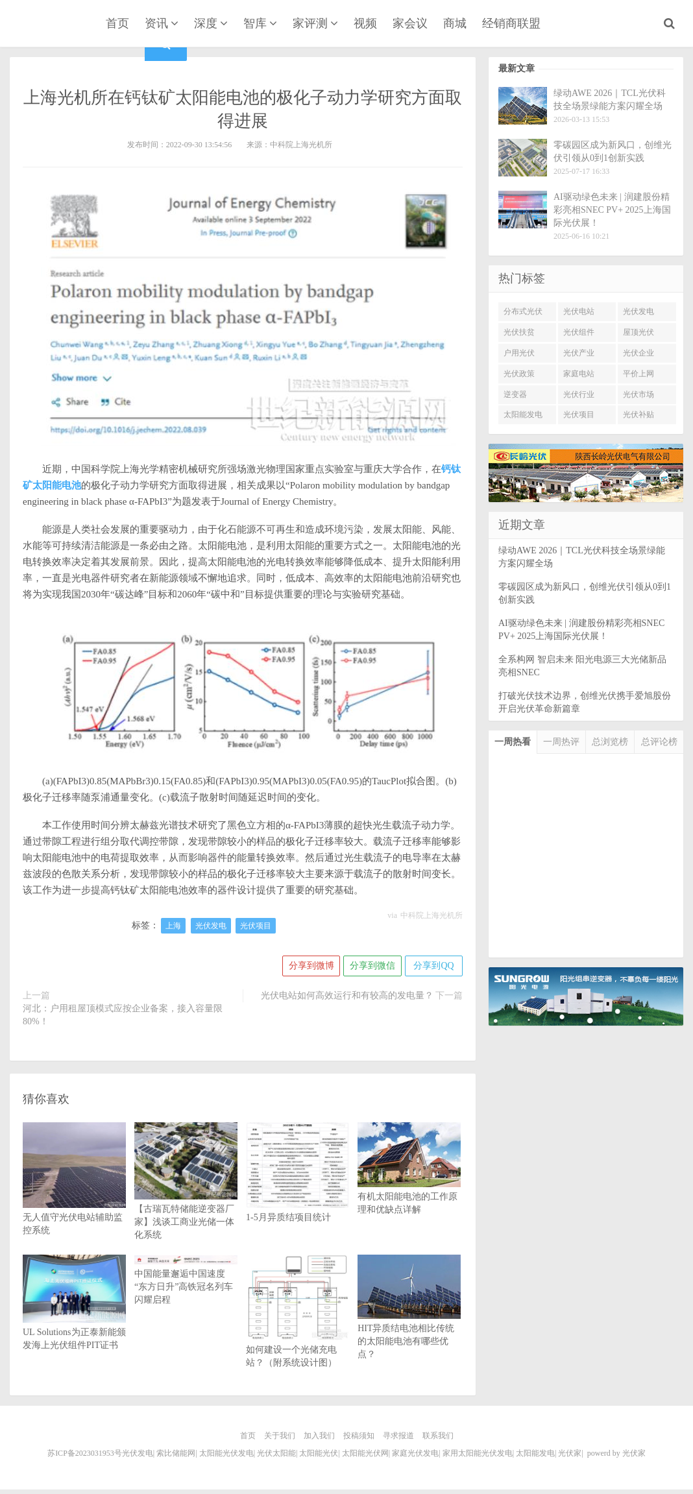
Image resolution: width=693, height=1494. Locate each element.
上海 (173, 925)
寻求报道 (398, 1435)
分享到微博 (310, 965)
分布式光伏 (523, 311)
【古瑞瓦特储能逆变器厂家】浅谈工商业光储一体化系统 (185, 1198)
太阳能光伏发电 (226, 1453)
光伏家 (47, 24)
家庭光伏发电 (415, 1453)
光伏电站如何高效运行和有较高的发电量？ (347, 995)
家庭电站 (578, 373)
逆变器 (515, 394)
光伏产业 (578, 352)
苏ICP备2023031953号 (84, 1453)
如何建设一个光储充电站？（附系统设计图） (297, 1330)
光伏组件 (578, 332)
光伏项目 (255, 925)
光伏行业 (578, 394)
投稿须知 (358, 1435)
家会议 (410, 23)
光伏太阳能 (276, 1453)
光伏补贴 (638, 414)
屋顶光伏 (638, 332)
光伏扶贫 (519, 332)
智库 (255, 23)
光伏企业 (638, 352)
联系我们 (438, 1435)
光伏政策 (519, 373)
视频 (365, 23)
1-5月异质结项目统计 (297, 1191)
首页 (117, 23)
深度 (205, 23)
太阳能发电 (523, 414)
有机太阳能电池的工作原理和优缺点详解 (409, 1182)
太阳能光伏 (318, 1453)
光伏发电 (210, 925)
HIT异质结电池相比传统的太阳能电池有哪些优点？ (409, 1321)
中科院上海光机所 (431, 915)
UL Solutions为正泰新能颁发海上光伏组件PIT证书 (74, 1317)
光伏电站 (578, 311)
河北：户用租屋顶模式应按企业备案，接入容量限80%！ (123, 1015)
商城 (455, 23)
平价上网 (638, 373)
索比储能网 (175, 1453)
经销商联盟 (511, 23)
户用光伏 (519, 352)
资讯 (156, 23)
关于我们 (279, 1435)
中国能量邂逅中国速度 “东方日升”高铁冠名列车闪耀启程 (185, 1280)
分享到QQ (433, 965)
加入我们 (319, 1435)
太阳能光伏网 (365, 1453)
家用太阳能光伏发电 (478, 1453)
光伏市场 (638, 394)
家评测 (310, 23)
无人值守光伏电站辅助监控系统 (74, 1198)
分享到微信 (372, 965)
